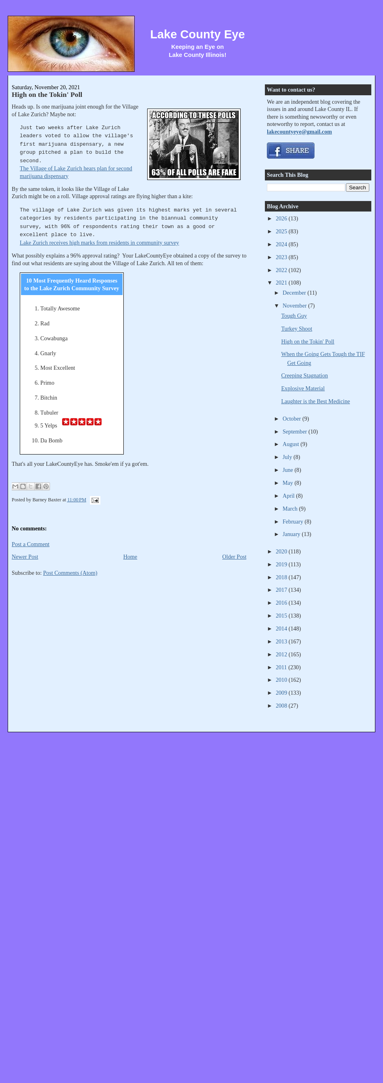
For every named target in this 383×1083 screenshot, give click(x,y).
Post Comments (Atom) (70, 573)
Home (130, 556)
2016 (282, 602)
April (289, 495)
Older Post (234, 556)
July (288, 457)
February (294, 521)
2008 (282, 705)
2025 (282, 231)
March (291, 508)
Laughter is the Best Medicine (315, 401)
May (289, 483)
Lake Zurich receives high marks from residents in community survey (99, 242)
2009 (282, 692)
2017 (282, 590)
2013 (282, 641)
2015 (282, 615)
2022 (282, 270)
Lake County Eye (197, 34)
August (291, 444)
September (295, 431)
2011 (282, 667)
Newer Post (25, 556)
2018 (282, 577)
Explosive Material (303, 388)
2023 (282, 257)
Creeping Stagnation (304, 375)
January (292, 534)
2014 (282, 628)
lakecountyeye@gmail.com (299, 131)
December (295, 292)
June (289, 470)
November (295, 305)
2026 (282, 218)
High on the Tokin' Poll (47, 94)
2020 (282, 551)
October (292, 418)
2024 (282, 244)
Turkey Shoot (296, 328)
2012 (282, 654)
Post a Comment (31, 544)
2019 (282, 564)
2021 (282, 282)
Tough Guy (294, 315)
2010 (282, 680)
